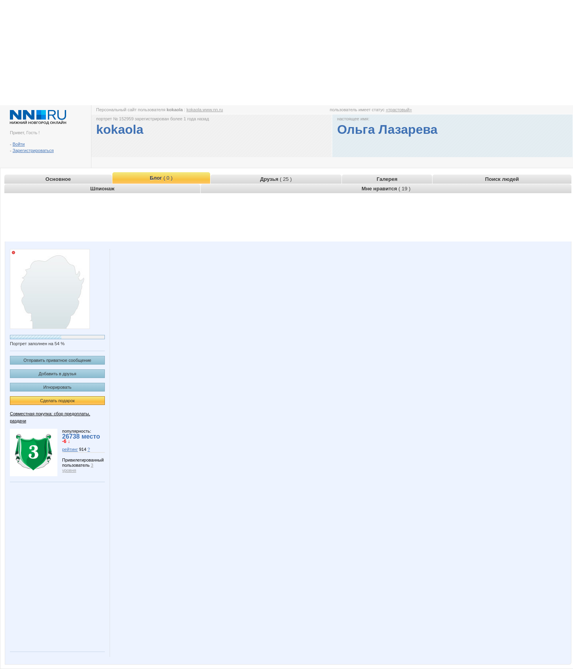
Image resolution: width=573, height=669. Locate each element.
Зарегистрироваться (33, 150)
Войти (19, 144)
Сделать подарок (57, 400)
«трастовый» (399, 109)
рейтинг (70, 449)
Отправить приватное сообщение (57, 360)
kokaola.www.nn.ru (204, 109)
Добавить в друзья (57, 373)
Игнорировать (58, 387)
